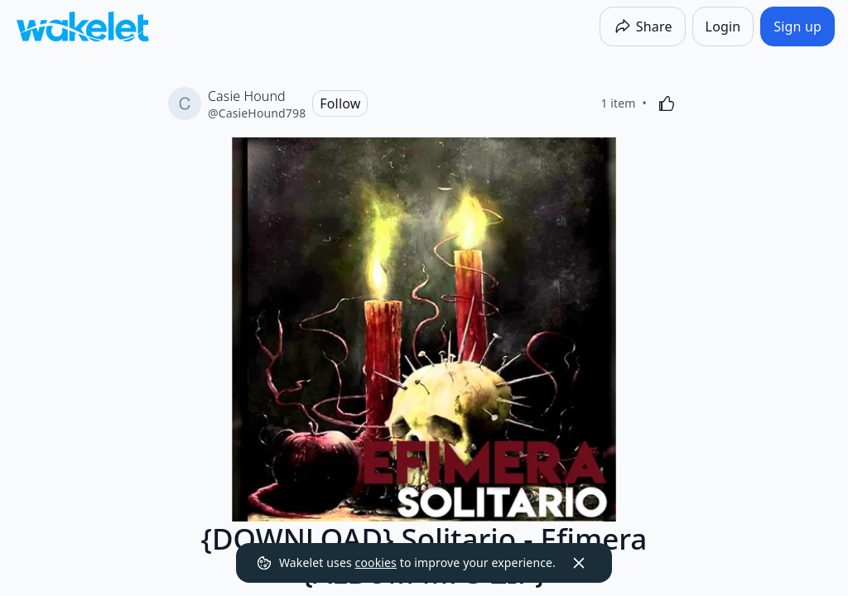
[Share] (643, 26)
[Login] (723, 26)
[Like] (666, 103)
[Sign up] (797, 26)
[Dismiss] (579, 563)
